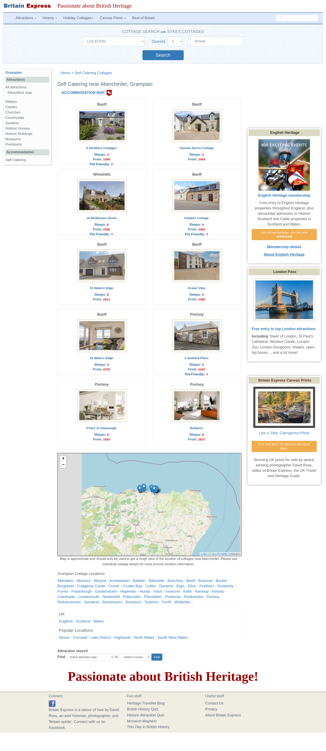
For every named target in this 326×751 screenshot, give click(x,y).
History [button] (49, 18)
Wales (98, 621)
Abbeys (11, 102)
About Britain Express (223, 715)
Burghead (65, 586)
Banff (190, 581)
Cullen (150, 586)
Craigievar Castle (91, 586)
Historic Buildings (18, 134)
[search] (297, 17)
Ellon (192, 586)
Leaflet (204, 554)
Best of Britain (143, 18)
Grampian (13, 73)
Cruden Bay (132, 586)
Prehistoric (13, 144)
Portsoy (213, 597)
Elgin (180, 586)
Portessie (173, 597)
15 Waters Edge (101, 288)
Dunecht (166, 586)
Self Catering (15, 160)
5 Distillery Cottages (101, 148)
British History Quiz (143, 709)
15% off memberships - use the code (284, 234)
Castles (11, 107)
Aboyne (100, 581)
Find (61, 657)
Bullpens (196, 428)
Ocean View (196, 288)
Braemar (205, 581)
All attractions (16, 87)
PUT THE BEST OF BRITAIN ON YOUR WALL (284, 446)
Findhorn (206, 586)
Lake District (101, 637)
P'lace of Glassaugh (101, 428)
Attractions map (19, 93)
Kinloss (218, 591)
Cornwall (80, 637)
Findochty (225, 586)
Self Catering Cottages (93, 73)
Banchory (175, 581)
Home (65, 73)
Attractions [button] (26, 18)
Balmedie (156, 581)
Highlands (122, 637)
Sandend (91, 602)
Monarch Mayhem (142, 721)
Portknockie (193, 597)
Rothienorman (69, 602)
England (65, 621)
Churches (12, 112)
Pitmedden (153, 597)
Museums (13, 139)
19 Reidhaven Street (101, 218)
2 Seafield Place (196, 358)
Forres (62, 591)
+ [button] (63, 459)
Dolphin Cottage (196, 218)
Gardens (12, 123)
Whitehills (182, 602)
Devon (64, 637)
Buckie (221, 581)
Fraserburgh (81, 591)
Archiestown (119, 581)
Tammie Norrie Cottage (196, 148)
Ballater (139, 581)
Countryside (14, 118)
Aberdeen (65, 581)
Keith (187, 591)
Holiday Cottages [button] (78, 18)
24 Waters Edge (101, 358)
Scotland (83, 621)
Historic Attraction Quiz (146, 715)
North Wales (144, 637)
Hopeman (128, 591)
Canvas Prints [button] (113, 18)
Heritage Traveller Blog (146, 703)
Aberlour (84, 581)
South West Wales (173, 637)
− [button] (63, 465)
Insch (157, 591)
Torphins (151, 602)
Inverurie (173, 591)
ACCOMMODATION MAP (83, 93)
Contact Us (214, 703)
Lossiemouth (88, 597)
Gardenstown (106, 591)
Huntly (145, 591)
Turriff (166, 602)
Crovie (114, 586)
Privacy (211, 709)
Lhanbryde (66, 597)
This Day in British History (148, 727)
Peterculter (132, 597)
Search (163, 55)
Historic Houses (17, 128)
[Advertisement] (27, 231)
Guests (159, 41)
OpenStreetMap (220, 554)
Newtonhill (111, 597)
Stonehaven (112, 602)
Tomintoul (133, 602)
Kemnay (202, 591)
